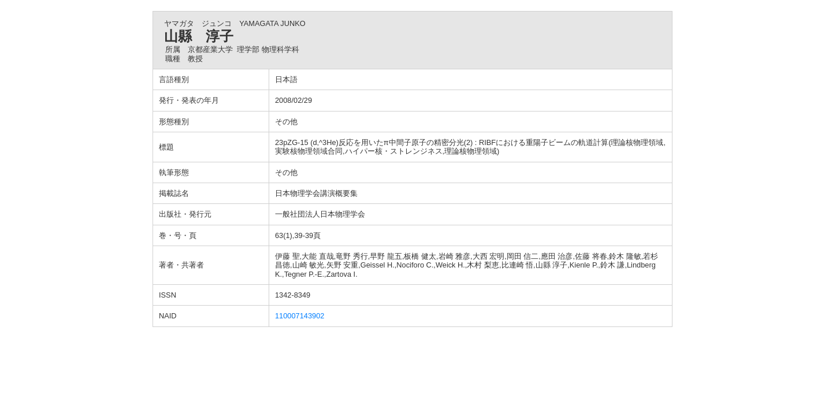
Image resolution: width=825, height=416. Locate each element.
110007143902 (299, 315)
